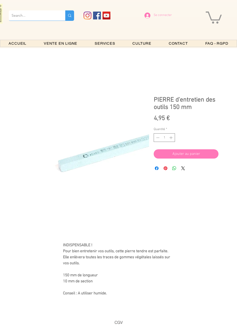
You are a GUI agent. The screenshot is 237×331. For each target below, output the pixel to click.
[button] (214, 17)
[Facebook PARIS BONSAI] (97, 15)
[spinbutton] (164, 138)
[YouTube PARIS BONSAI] (106, 15)
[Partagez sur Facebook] (156, 168)
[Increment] (171, 138)
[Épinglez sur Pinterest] (165, 168)
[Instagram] (87, 15)
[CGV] (118, 322)
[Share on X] (183, 168)
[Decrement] (157, 138)
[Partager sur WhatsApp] (174, 168)
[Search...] (34, 15)
